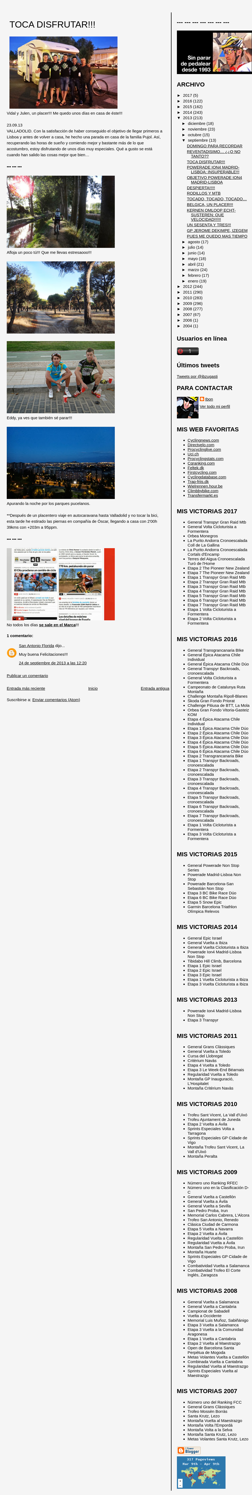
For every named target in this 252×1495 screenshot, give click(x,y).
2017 (188, 95)
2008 (188, 309)
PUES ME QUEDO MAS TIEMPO (217, 236)
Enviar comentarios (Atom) (56, 699)
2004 (188, 326)
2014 (188, 112)
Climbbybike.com (203, 490)
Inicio (93, 688)
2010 (188, 297)
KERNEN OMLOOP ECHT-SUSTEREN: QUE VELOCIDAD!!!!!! (211, 215)
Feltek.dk (196, 467)
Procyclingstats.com (206, 458)
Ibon (209, 399)
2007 (188, 314)
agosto (194, 241)
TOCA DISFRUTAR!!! (52, 24)
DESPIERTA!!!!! (201, 187)
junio (193, 253)
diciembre (197, 123)
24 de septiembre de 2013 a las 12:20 (53, 663)
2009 (188, 303)
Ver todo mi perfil (215, 406)
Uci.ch (193, 454)
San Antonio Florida (36, 645)
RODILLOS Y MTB (204, 193)
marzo (194, 269)
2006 (188, 320)
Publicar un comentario (27, 675)
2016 (188, 101)
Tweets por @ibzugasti (197, 376)
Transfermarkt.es (203, 495)
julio (192, 247)
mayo (193, 258)
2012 (188, 286)
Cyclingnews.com (203, 440)
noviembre (198, 129)
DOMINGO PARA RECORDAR (215, 146)
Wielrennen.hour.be (205, 486)
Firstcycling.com (202, 472)
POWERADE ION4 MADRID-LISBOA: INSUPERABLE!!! (213, 169)
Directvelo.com (201, 444)
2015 (188, 106)
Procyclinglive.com (204, 449)
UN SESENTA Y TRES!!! (209, 224)
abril (192, 264)
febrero (195, 275)
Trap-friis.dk (198, 481)
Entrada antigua (155, 688)
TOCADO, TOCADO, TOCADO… (217, 199)
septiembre (198, 140)
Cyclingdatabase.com (207, 477)
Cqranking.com (201, 463)
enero (193, 281)
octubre (195, 134)
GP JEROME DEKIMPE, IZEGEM (217, 230)
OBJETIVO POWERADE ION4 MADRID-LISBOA (214, 179)
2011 (188, 292)
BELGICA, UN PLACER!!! (210, 204)
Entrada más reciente (26, 688)
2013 (188, 117)
